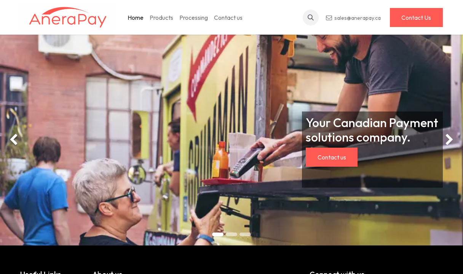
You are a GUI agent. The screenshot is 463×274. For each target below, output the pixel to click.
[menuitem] (136, 17)
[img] (18, 140)
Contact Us (416, 17)
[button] (311, 17)
